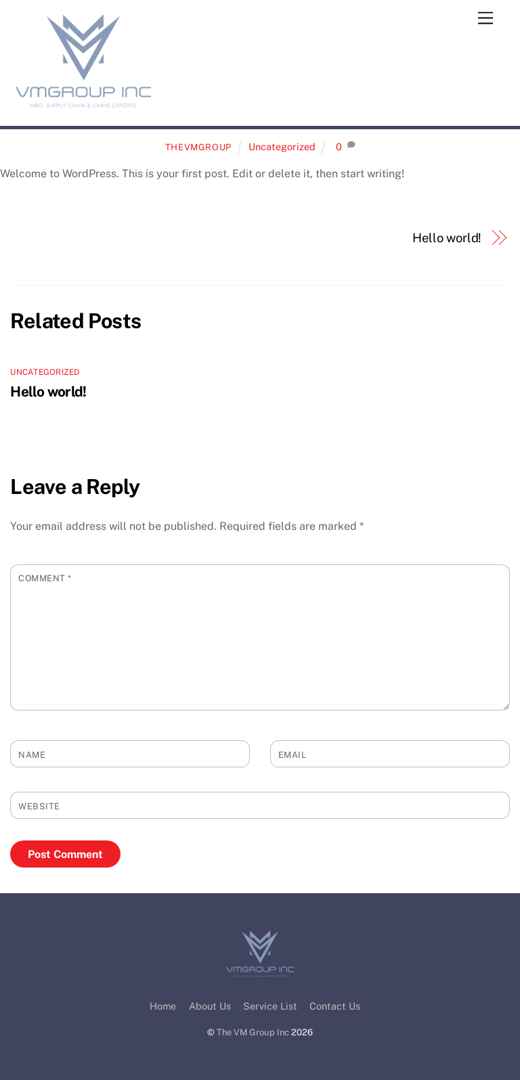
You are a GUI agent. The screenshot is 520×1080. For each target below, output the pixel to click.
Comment (45, 578)
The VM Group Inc (253, 1032)
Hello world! (446, 238)
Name (31, 755)
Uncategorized (282, 146)
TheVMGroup (198, 147)
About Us (210, 1006)
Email (292, 755)
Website (39, 806)
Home (163, 1006)
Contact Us (334, 1006)
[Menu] (485, 18)
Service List (270, 1006)
